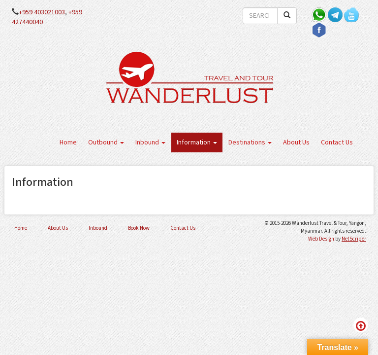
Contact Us (337, 142)
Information (197, 142)
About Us (296, 142)
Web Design (321, 239)
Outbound (106, 142)
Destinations (250, 142)
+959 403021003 (42, 12)
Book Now (139, 228)
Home (68, 142)
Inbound (150, 142)
